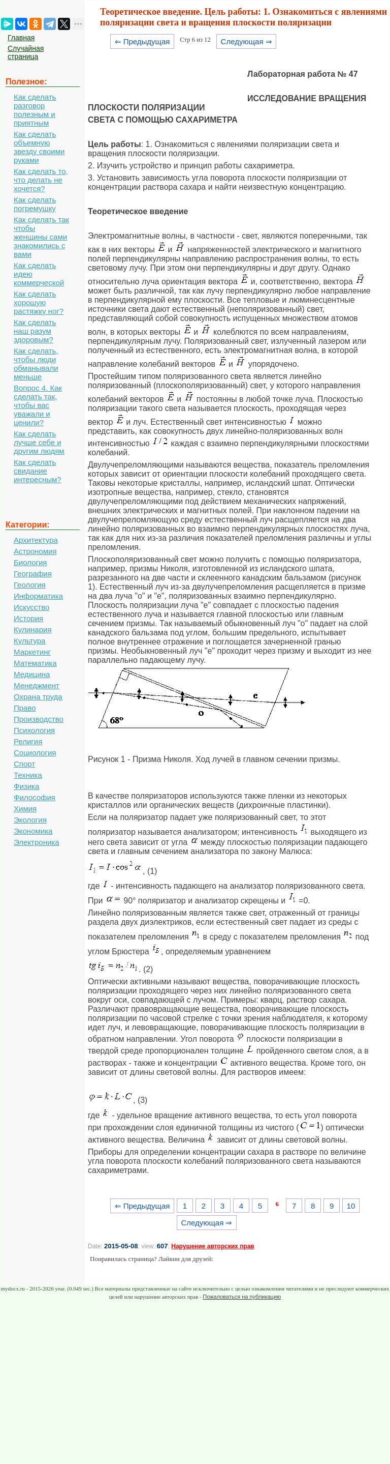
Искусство (31, 607)
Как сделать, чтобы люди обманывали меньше (36, 363)
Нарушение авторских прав (212, 1246)
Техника (28, 775)
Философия (34, 797)
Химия (25, 808)
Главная (21, 38)
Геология (30, 584)
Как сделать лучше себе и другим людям (39, 442)
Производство (38, 719)
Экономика (33, 831)
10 (351, 1206)
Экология (30, 819)
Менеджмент (36, 685)
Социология (35, 752)
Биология (30, 562)
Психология (34, 730)
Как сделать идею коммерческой (39, 274)
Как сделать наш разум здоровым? (35, 331)
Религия (28, 741)
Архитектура (36, 540)
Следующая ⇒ (246, 41)
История (28, 618)
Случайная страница (26, 52)
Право (25, 708)
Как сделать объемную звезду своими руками (39, 147)
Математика (35, 663)
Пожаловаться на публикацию (242, 1297)
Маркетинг (32, 652)
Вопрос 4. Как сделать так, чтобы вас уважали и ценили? (38, 405)
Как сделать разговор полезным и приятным (35, 110)
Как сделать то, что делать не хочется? (41, 180)
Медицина (32, 674)
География (33, 573)
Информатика (38, 596)
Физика (26, 786)
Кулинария (33, 629)
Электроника (36, 842)
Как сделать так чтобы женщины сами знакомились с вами (41, 236)
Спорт (24, 763)
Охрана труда (38, 696)
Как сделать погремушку (35, 204)
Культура (29, 640)
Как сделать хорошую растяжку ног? (38, 302)
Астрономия (35, 551)
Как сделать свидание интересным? (37, 471)
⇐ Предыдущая (142, 41)
